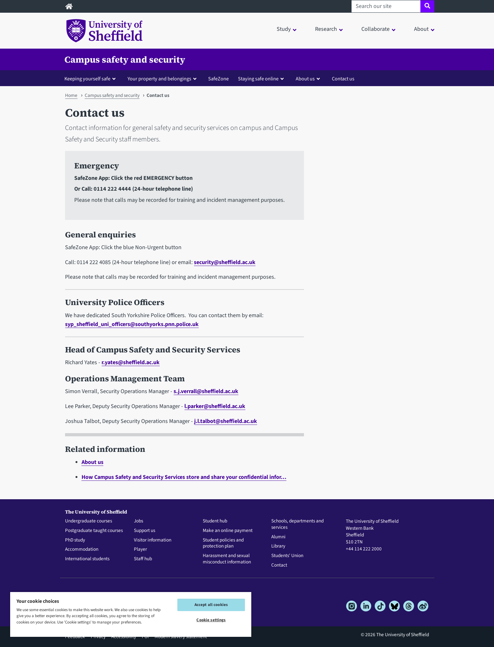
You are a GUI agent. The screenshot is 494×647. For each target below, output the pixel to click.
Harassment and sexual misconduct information (227, 559)
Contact (279, 565)
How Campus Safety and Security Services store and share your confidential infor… (184, 477)
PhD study (75, 540)
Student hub (215, 521)
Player (140, 549)
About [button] (421, 29)
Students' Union (287, 556)
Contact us (343, 78)
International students (87, 559)
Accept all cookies (211, 605)
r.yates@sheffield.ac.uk (131, 362)
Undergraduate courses (88, 521)
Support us (144, 531)
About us (92, 462)
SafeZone (218, 78)
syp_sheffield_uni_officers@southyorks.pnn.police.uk (132, 324)
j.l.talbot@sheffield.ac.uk (225, 421)
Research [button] (326, 29)
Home (71, 95)
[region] (130, 614)
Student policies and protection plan (223, 543)
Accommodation (81, 549)
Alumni (278, 537)
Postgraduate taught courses (94, 531)
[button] (91, 78)
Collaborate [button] (375, 29)
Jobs (138, 521)
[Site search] (427, 6)
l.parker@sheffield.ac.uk (214, 406)
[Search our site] (386, 6)
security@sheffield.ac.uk (224, 262)
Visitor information (152, 540)
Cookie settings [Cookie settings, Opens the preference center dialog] (211, 620)
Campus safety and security (124, 59)
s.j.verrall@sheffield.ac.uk (206, 391)
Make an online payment (228, 531)
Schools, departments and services (297, 524)
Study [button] (284, 29)
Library (278, 546)
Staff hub (143, 559)
